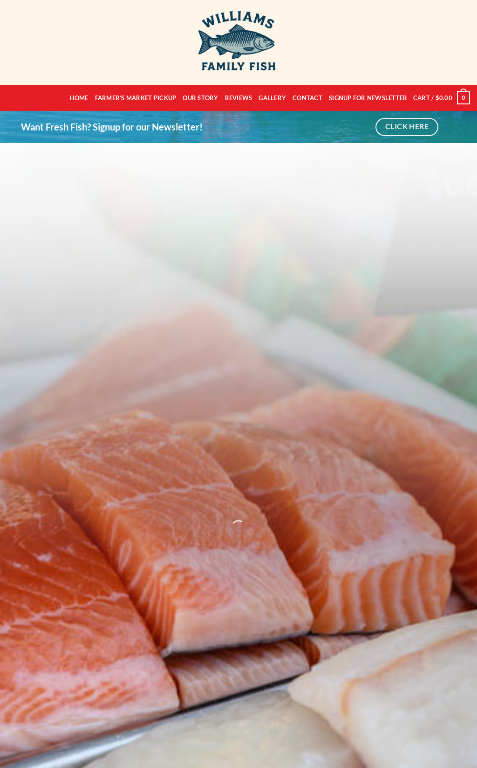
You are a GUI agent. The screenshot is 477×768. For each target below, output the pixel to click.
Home (79, 98)
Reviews (238, 98)
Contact (307, 98)
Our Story (200, 98)
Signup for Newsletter (368, 98)
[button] (441, 98)
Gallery (272, 98)
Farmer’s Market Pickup (136, 98)
